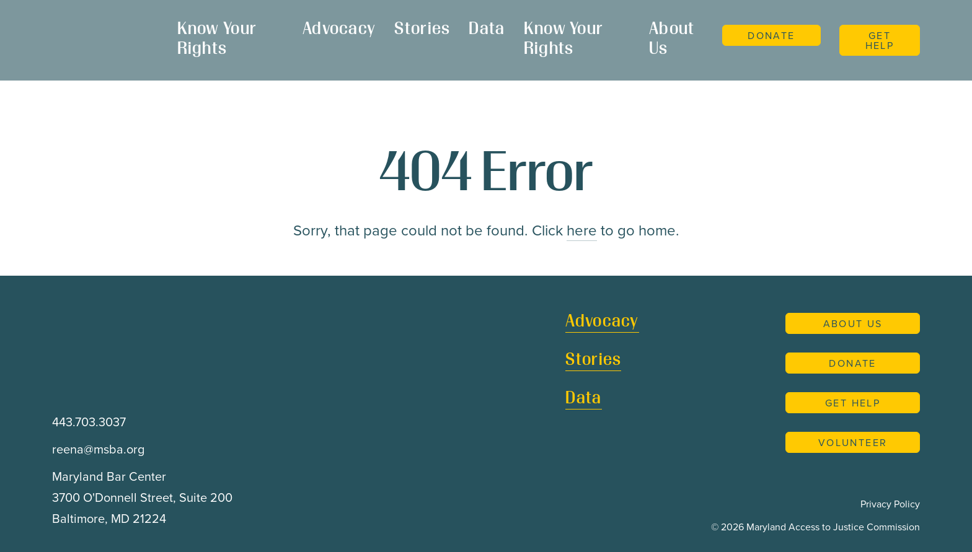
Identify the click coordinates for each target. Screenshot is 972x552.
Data (487, 30)
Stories (422, 30)
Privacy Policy (890, 503)
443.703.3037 (89, 422)
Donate (771, 35)
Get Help (880, 40)
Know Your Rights (217, 40)
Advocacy (339, 30)
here (582, 229)
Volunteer (853, 442)
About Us (672, 40)
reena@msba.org (98, 449)
